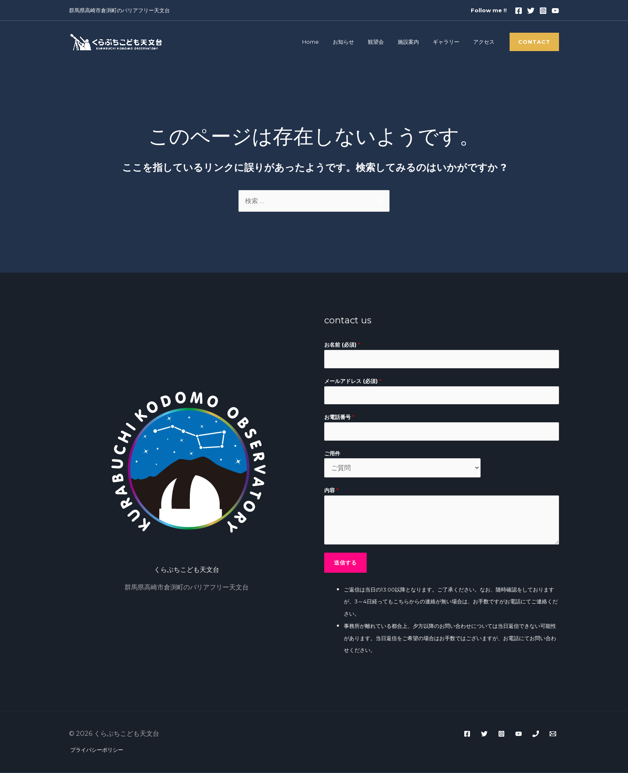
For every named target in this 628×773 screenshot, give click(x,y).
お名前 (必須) (342, 345)
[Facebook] (518, 10)
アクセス (485, 42)
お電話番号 (339, 418)
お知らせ (359, 42)
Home (329, 42)
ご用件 (332, 454)
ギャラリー (451, 42)
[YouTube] (518, 734)
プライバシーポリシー (95, 751)
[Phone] (536, 734)
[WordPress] (553, 734)
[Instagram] (543, 10)
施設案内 (417, 42)
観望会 (388, 42)
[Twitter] (530, 10)
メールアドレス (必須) (352, 381)
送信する (345, 563)
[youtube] (555, 10)
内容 (331, 491)
